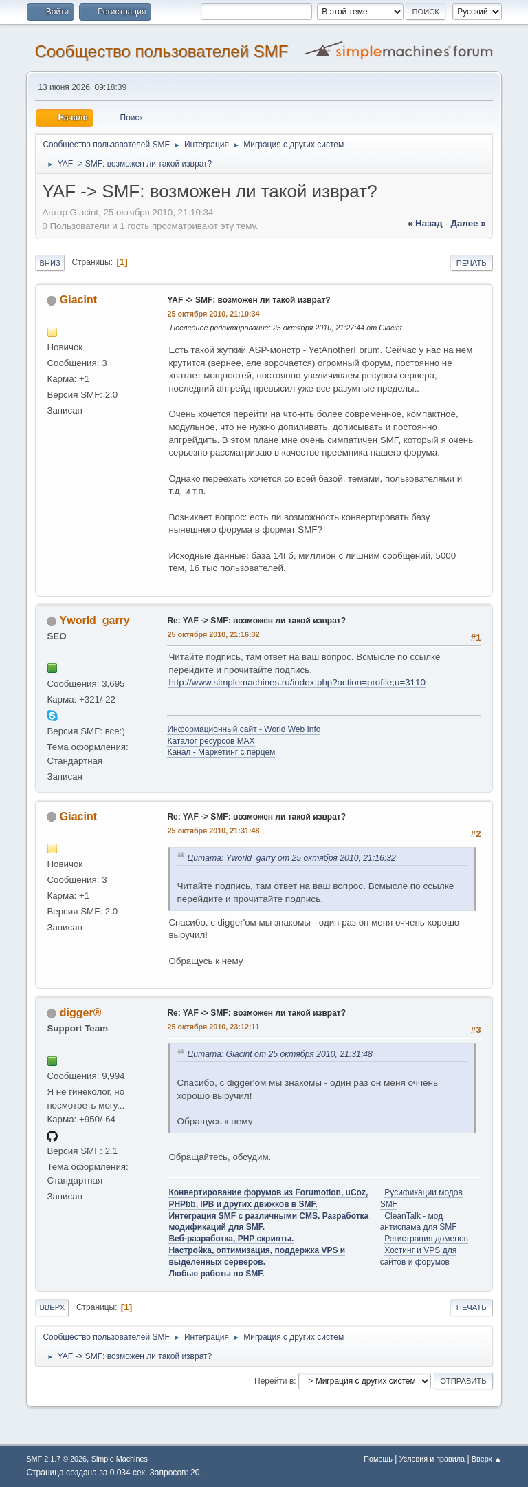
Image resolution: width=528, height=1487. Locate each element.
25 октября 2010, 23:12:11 (213, 1027)
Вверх (52, 1307)
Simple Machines (119, 1459)
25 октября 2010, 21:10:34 (213, 314)
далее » (467, 223)
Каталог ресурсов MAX (210, 741)
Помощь (378, 1459)
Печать (471, 263)
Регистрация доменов (426, 1238)
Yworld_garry (95, 620)
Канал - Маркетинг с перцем (221, 752)
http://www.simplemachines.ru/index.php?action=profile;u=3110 (296, 682)
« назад (425, 223)
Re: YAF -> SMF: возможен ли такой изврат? (256, 620)
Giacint (78, 300)
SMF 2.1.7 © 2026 (56, 1459)
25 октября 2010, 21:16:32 (213, 634)
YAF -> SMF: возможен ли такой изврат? (248, 300)
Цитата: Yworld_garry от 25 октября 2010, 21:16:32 (291, 858)
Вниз (49, 263)
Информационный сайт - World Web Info (243, 729)
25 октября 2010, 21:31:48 (213, 830)
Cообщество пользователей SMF (161, 51)
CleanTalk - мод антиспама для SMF (418, 1221)
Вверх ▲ (487, 1459)
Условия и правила (432, 1459)
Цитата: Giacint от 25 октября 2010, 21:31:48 (280, 1054)
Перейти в (274, 1381)
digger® (81, 1012)
